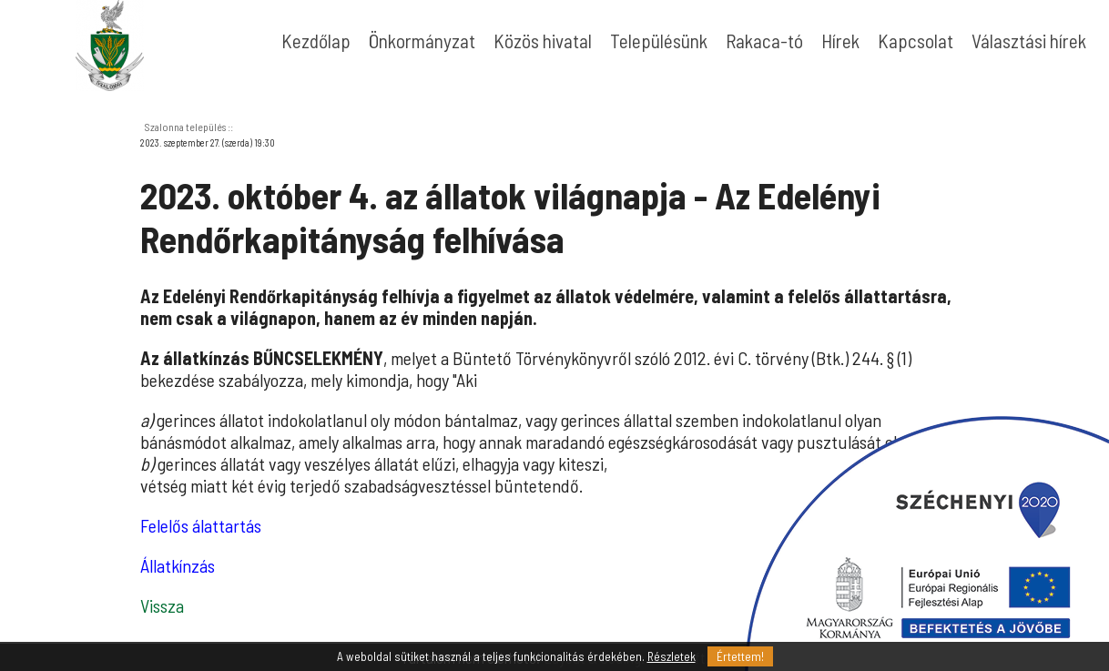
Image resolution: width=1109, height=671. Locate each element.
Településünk (658, 40)
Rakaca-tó (764, 40)
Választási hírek (1029, 40)
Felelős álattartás (200, 525)
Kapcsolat (915, 40)
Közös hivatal (542, 40)
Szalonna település (185, 126)
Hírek (840, 40)
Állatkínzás (177, 565)
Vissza (162, 605)
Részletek (671, 656)
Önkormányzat (422, 40)
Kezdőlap (316, 40)
